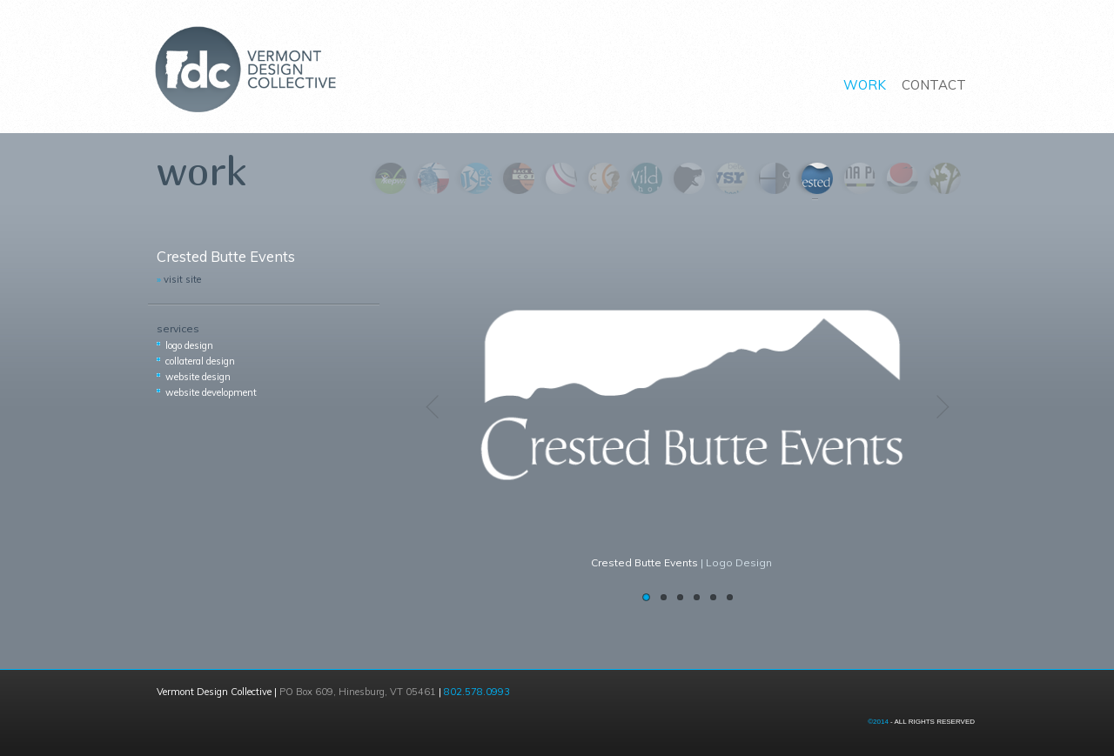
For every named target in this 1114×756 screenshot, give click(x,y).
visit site (179, 279)
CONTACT (934, 85)
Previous (435, 408)
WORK (864, 85)
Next (940, 408)
